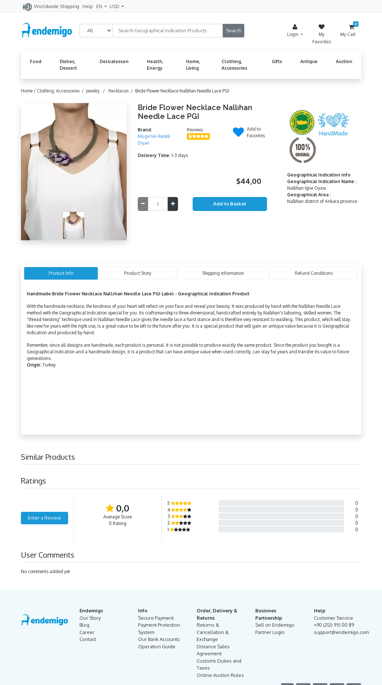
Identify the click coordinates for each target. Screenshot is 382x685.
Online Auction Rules (220, 675)
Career (86, 632)
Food (35, 61)
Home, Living (193, 65)
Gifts (277, 61)
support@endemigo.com (341, 632)
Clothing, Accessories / (61, 91)
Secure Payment (156, 618)
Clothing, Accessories (234, 65)
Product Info (61, 273)
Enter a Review (44, 518)
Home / (29, 91)
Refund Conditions (314, 273)
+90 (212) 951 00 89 (334, 625)
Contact (87, 639)
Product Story (137, 273)
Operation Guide (156, 646)
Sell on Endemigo (274, 625)
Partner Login (270, 632)
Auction (344, 61)
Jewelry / (96, 91)
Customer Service (333, 618)
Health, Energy (155, 65)
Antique (309, 61)
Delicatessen (114, 61)
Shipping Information (223, 273)
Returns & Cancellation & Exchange (213, 632)
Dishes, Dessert (68, 65)
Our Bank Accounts (159, 639)
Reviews (195, 129)
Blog (84, 625)
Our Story (90, 618)
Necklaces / (121, 91)
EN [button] (99, 6)
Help (87, 6)
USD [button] (115, 6)
